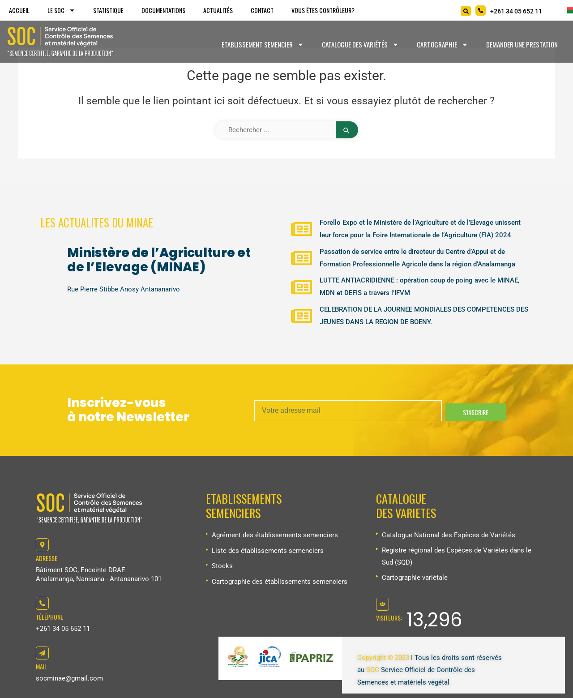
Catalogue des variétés (360, 44)
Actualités (218, 10)
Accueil (19, 10)
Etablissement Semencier (263, 44)
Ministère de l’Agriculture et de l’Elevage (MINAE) (159, 260)
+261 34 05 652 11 (63, 629)
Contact (262, 10)
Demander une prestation (522, 44)
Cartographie (442, 44)
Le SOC (61, 10)
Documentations (163, 10)
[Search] (466, 11)
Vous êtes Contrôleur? (323, 10)
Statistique (108, 10)
